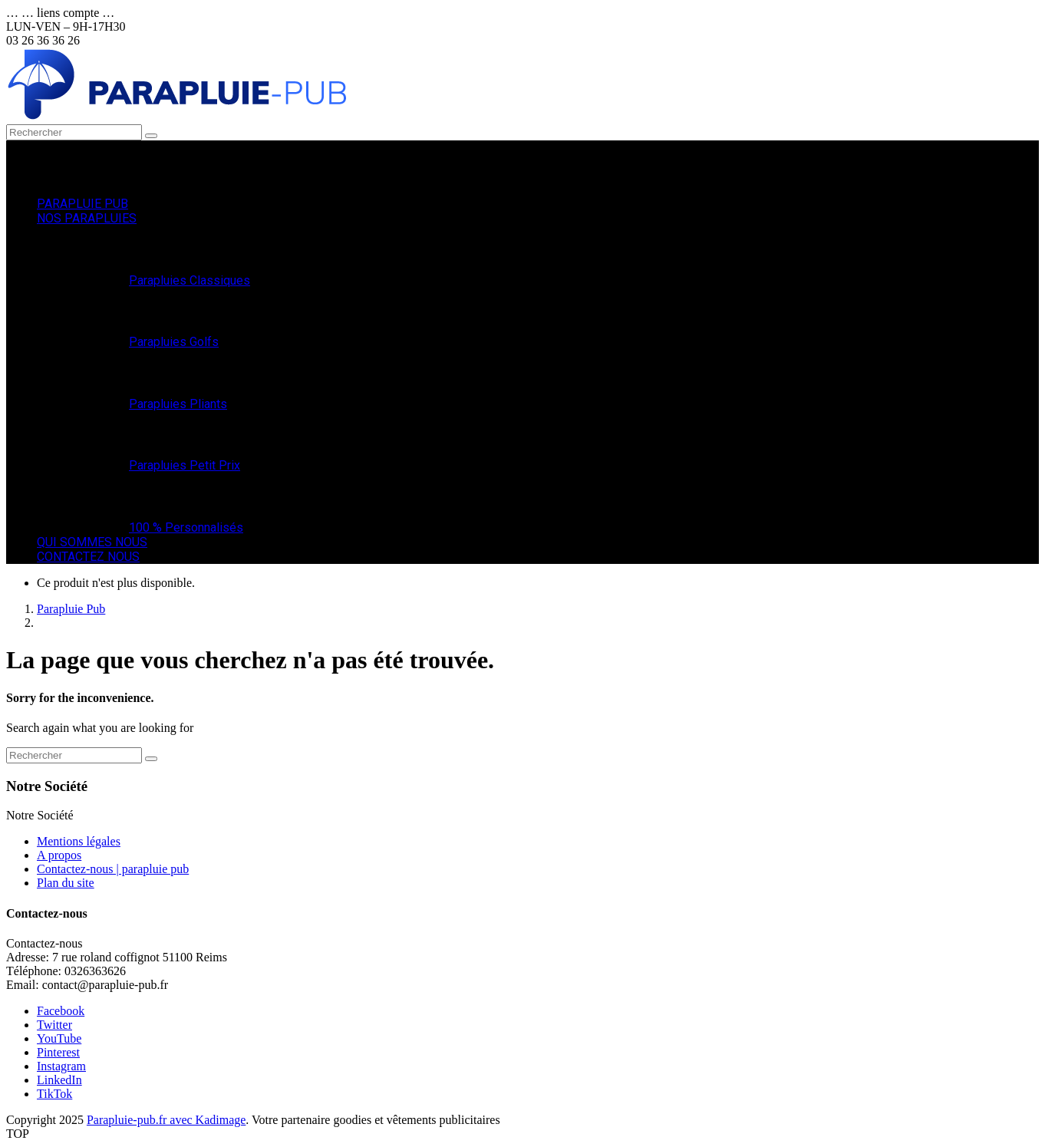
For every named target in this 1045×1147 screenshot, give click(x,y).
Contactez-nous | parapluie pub (113, 868)
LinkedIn (59, 1079)
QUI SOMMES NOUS (92, 542)
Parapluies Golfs (174, 342)
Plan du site (65, 882)
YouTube (59, 1038)
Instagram (61, 1066)
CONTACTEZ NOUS (88, 556)
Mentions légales (78, 841)
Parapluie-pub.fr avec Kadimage (166, 1119)
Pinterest (58, 1052)
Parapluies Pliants (178, 404)
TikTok (54, 1093)
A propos (59, 855)
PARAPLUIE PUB (82, 203)
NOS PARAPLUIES (87, 218)
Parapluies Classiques (189, 280)
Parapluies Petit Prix (184, 465)
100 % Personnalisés (186, 527)
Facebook (60, 1010)
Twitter (54, 1024)
